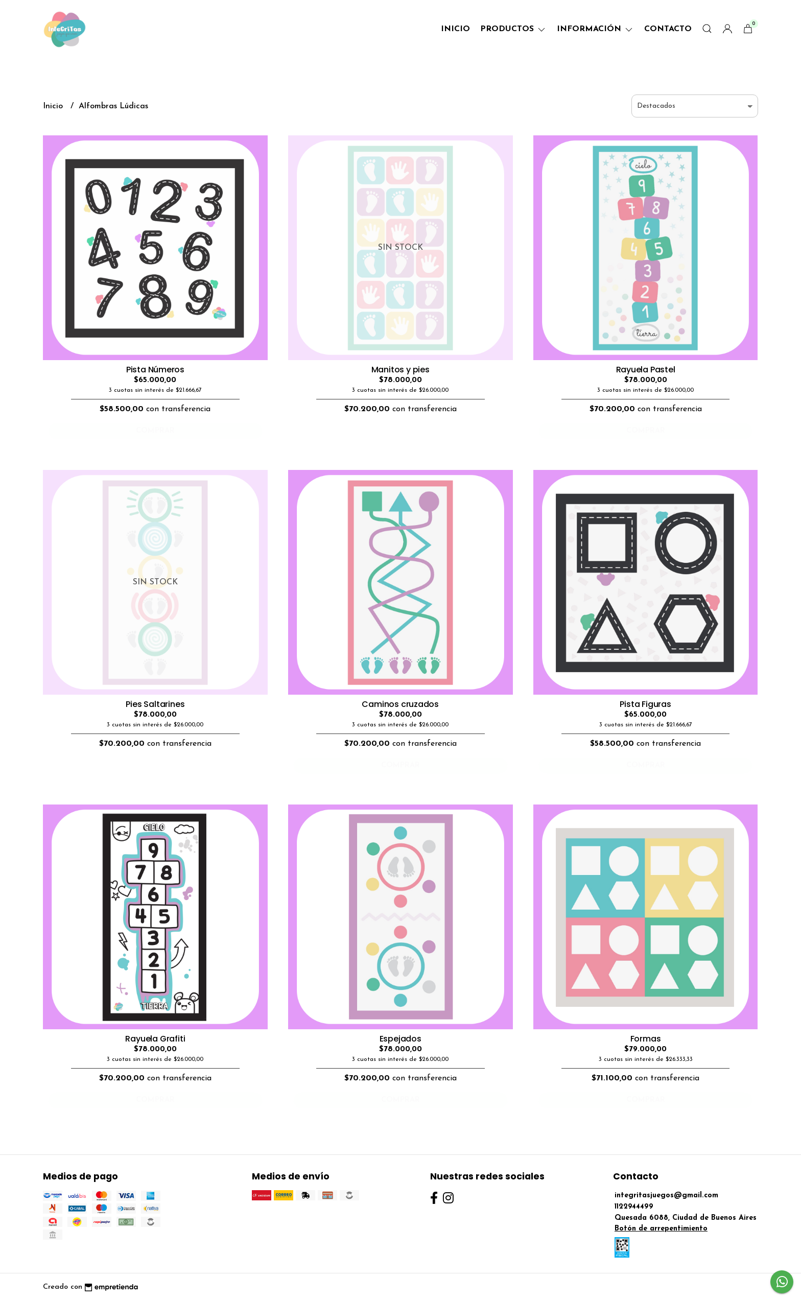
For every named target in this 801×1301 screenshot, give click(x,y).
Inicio (455, 29)
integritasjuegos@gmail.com (666, 1195)
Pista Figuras (645, 704)
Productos (513, 29)
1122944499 (634, 1207)
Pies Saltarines (155, 704)
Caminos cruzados (400, 704)
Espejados (400, 1039)
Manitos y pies (400, 369)
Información (595, 29)
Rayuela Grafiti (155, 1039)
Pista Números (155, 369)
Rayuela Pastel (645, 369)
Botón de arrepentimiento (661, 1229)
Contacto (668, 29)
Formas (645, 1039)
